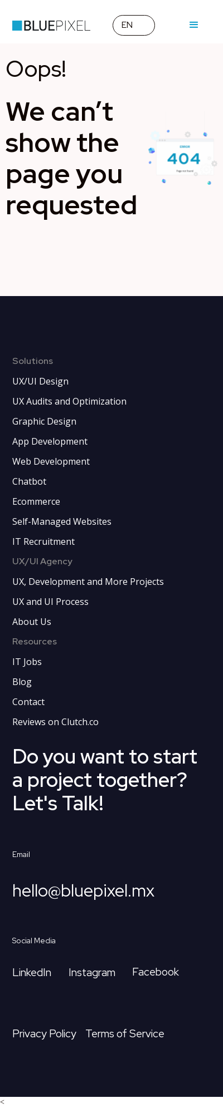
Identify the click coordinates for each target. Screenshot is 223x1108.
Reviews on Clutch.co (55, 721)
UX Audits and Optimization (69, 401)
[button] (134, 25)
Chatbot (29, 481)
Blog (22, 681)
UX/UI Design (40, 381)
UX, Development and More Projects (88, 581)
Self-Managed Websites (62, 521)
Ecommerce (36, 501)
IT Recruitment (43, 541)
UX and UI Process (50, 601)
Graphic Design (44, 421)
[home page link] (51, 25)
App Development (50, 441)
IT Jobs (27, 661)
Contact (28, 701)
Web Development (51, 461)
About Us (31, 621)
